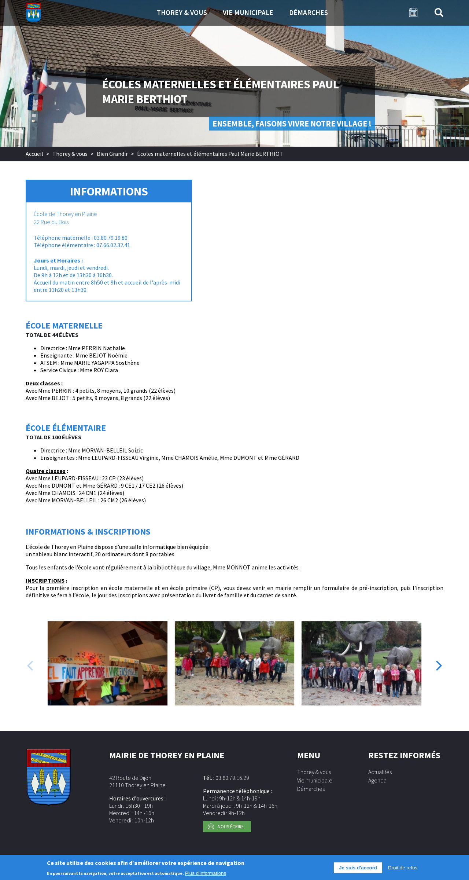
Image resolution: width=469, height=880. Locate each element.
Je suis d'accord (358, 869)
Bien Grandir (112, 153)
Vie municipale (248, 12)
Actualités (380, 772)
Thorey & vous (182, 12)
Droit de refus (402, 869)
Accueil (34, 153)
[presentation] (30, 665)
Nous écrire (231, 826)
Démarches (308, 12)
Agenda (377, 780)
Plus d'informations (205, 874)
